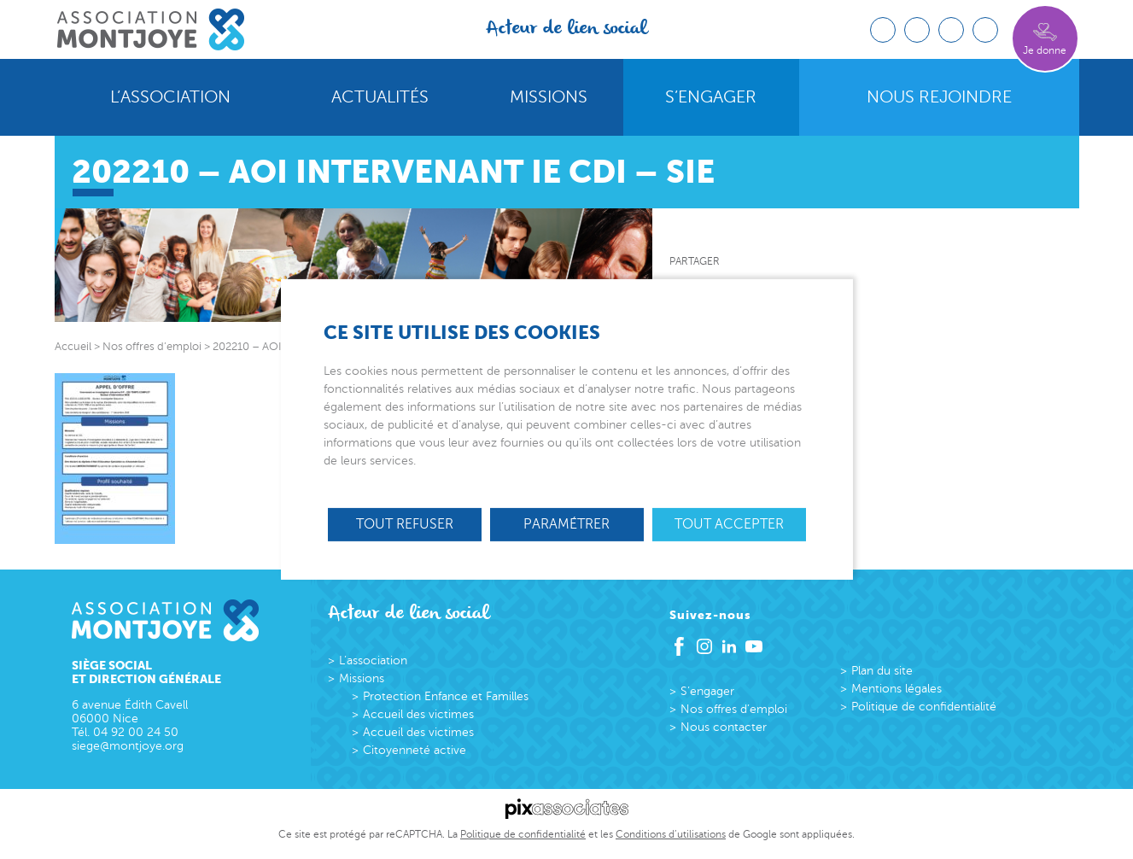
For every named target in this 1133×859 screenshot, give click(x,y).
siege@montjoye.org (128, 745)
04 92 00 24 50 (135, 732)
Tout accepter (729, 524)
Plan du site (882, 670)
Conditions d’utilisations (671, 834)
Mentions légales (896, 688)
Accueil (73, 347)
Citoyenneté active (414, 750)
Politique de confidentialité (923, 706)
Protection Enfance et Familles (446, 696)
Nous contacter (723, 727)
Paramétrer (566, 524)
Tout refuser (404, 524)
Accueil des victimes (418, 714)
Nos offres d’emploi (733, 709)
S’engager (710, 97)
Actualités (380, 97)
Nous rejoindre (939, 97)
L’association (170, 97)
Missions (548, 97)
